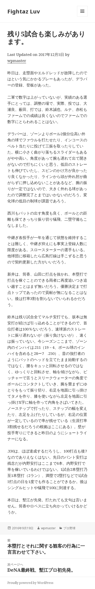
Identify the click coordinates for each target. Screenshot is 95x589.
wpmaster (16, 60)
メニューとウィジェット (82, 16)
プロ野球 (69, 528)
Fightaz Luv (23, 11)
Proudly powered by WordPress (30, 583)
